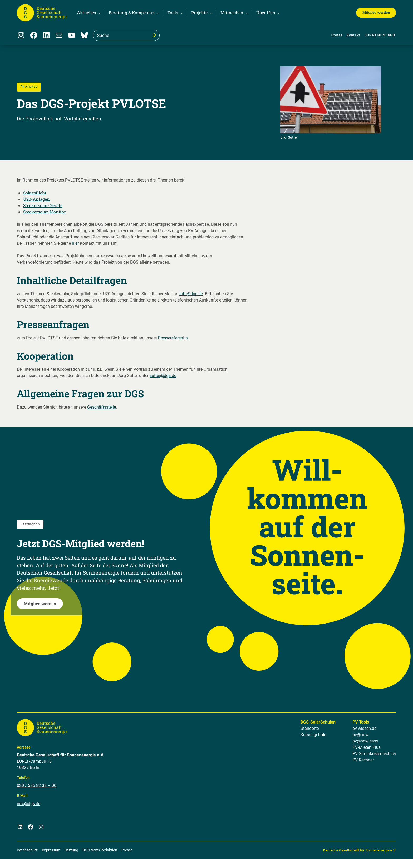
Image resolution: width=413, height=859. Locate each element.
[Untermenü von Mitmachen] (233, 12)
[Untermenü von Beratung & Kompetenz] (133, 12)
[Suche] (154, 35)
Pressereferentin (173, 337)
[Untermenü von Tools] (174, 12)
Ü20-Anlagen (36, 199)
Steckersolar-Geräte (42, 205)
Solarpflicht (34, 192)
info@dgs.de (191, 293)
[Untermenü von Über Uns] (267, 12)
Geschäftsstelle (101, 407)
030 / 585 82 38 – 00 (36, 785)
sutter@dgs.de (163, 375)
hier (75, 243)
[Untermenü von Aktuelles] (88, 12)
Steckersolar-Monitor (44, 211)
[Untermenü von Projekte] (201, 12)
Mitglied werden (376, 12)
